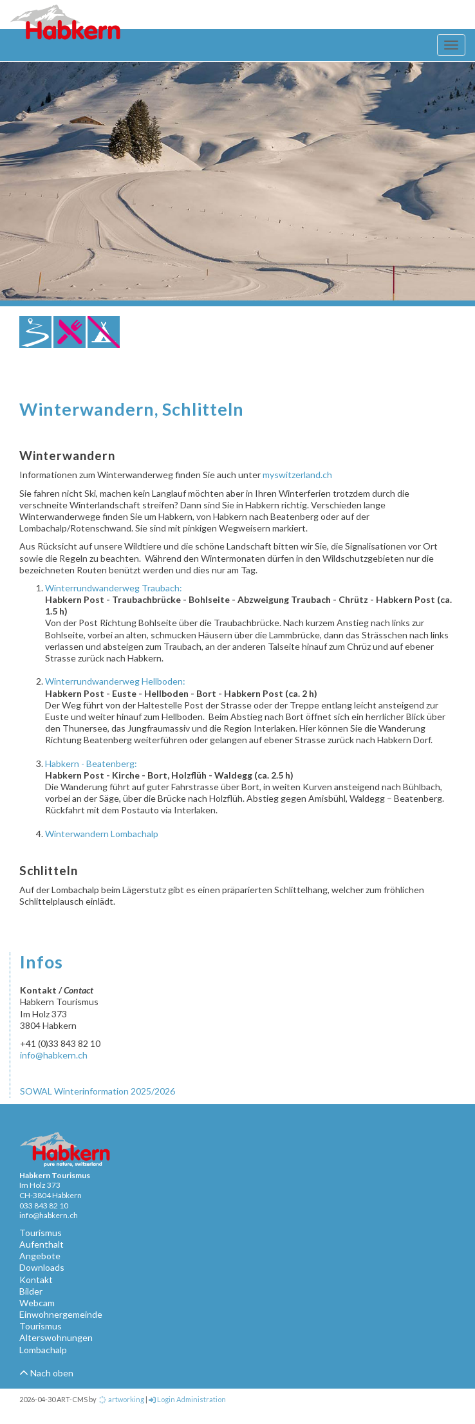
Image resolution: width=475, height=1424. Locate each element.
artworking (121, 1399)
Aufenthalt (41, 1244)
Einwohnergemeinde (60, 1314)
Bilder (30, 1291)
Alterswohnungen (56, 1337)
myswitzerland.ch (297, 474)
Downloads (41, 1267)
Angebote (40, 1255)
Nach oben (46, 1372)
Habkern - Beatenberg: (91, 763)
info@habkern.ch (54, 1055)
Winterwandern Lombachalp (101, 833)
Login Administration (187, 1399)
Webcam (37, 1302)
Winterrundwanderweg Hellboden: (115, 681)
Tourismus (40, 1232)
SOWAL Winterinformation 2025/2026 (97, 1091)
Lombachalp (43, 1349)
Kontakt (36, 1279)
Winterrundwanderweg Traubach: (113, 587)
